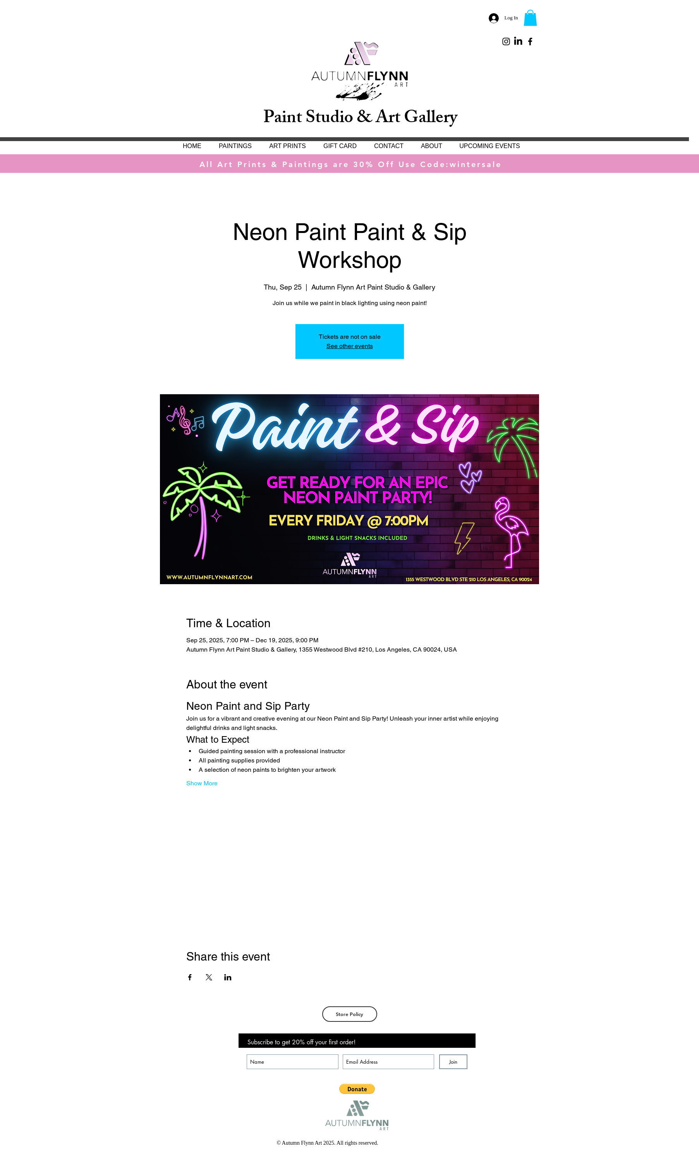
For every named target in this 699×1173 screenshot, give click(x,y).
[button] (530, 18)
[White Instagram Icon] (429, 1146)
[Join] (453, 1061)
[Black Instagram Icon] (506, 41)
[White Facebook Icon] (417, 1146)
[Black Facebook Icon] (530, 41)
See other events (349, 346)
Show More (202, 783)
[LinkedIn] (518, 41)
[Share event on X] (209, 977)
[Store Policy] (349, 1014)
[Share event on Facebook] (190, 977)
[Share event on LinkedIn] (228, 977)
